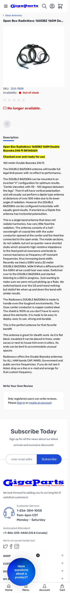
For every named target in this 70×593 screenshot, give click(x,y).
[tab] (10, 139)
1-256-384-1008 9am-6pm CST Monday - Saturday (31, 515)
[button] (21, 572)
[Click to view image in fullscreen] (33, 56)
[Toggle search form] (44, 6)
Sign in (21, 402)
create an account (40, 402)
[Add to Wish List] (7, 124)
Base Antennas (12, 15)
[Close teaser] (38, 555)
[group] (14, 100)
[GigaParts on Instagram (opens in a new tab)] (16, 546)
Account (44, 588)
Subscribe (49, 459)
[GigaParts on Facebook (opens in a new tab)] (11, 546)
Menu (25, 588)
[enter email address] (21, 459)
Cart (62, 588)
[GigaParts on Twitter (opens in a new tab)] (5, 546)
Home (8, 588)
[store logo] (25, 6)
